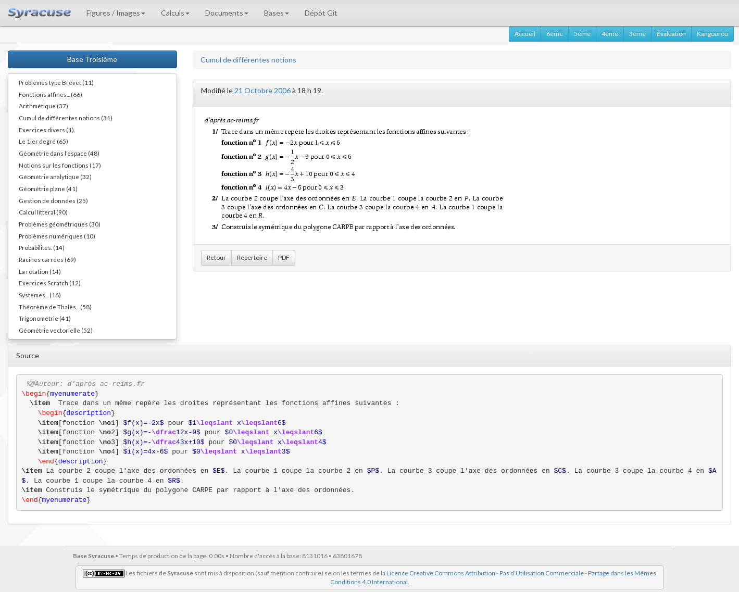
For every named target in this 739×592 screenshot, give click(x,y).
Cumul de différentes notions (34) (65, 117)
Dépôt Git (321, 12)
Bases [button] (276, 12)
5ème (582, 33)
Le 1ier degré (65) (43, 141)
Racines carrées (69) (47, 259)
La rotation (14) (40, 271)
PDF (284, 257)
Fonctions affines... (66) (50, 94)
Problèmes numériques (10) (57, 236)
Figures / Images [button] (115, 12)
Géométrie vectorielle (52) (56, 330)
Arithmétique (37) (43, 105)
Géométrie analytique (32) (55, 176)
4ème (610, 33)
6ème (554, 33)
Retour (216, 257)
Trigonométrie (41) (45, 318)
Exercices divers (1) (46, 129)
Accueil (525, 33)
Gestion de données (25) (53, 200)
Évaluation (671, 33)
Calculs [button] (175, 12)
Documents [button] (226, 12)
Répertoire (252, 257)
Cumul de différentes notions (248, 59)
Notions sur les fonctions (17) (60, 165)
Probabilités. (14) (42, 247)
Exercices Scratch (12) (50, 282)
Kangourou (712, 33)
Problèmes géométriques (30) (60, 224)
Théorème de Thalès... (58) (55, 306)
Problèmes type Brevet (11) (56, 82)
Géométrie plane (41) (48, 188)
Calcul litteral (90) (43, 212)
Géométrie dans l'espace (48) (59, 153)
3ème (637, 33)
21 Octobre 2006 (262, 90)
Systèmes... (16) (40, 294)
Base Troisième (92, 59)
